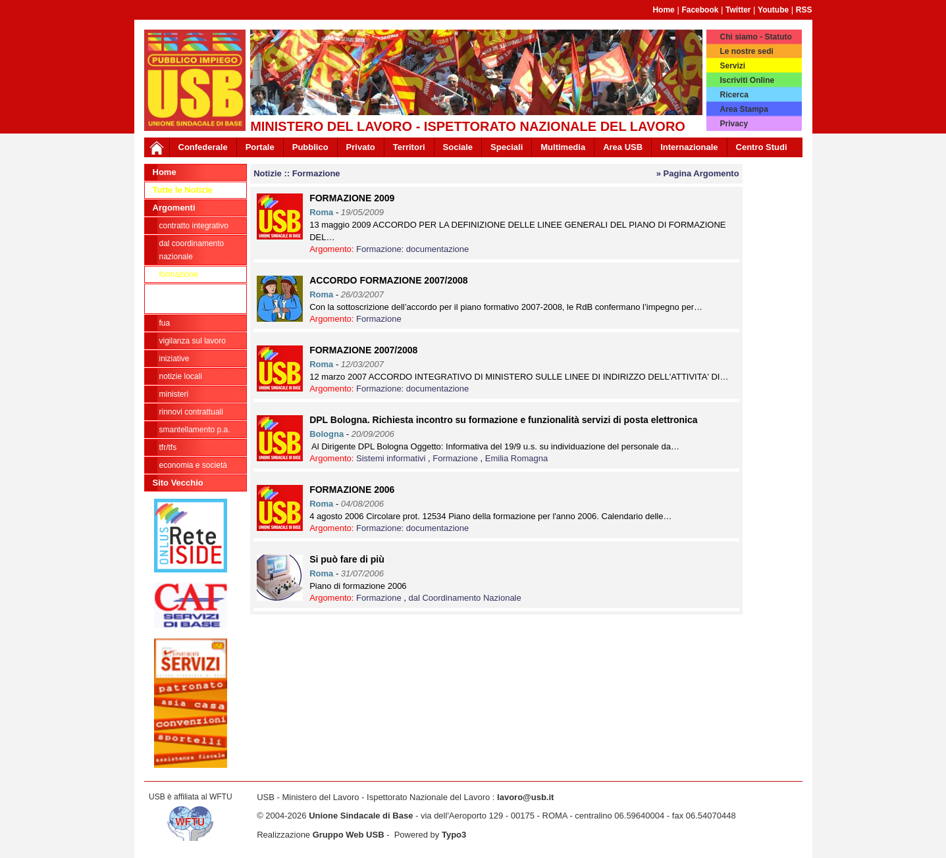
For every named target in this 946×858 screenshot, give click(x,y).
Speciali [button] (506, 147)
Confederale (203, 147)
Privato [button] (360, 147)
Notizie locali (180, 376)
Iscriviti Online (747, 80)
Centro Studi (761, 147)
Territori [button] (409, 147)
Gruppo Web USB (348, 835)
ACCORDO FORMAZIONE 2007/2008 (388, 280)
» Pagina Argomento (697, 173)
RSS (804, 9)
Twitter (737, 9)
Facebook (699, 9)
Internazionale (689, 147)
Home (663, 9)
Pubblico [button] (310, 147)
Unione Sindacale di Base (361, 815)
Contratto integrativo (193, 225)
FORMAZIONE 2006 (351, 489)
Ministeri (174, 394)
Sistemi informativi (392, 458)
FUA (165, 323)
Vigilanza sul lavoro (192, 340)
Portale (260, 147)
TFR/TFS (168, 447)
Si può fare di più (346, 559)
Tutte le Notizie (183, 190)
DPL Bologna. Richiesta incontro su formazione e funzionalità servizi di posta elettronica (503, 420)
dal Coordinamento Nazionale (191, 250)
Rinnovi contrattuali (191, 411)
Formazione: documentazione (192, 298)
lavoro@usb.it (525, 797)
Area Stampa (744, 109)
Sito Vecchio (178, 483)
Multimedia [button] (562, 147)
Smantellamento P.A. (194, 429)
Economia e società (193, 465)
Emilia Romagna (516, 458)
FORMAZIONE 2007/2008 (363, 350)
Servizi (732, 65)
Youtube (773, 9)
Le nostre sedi (746, 51)
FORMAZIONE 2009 (351, 198)
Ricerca (734, 94)
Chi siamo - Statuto (755, 36)
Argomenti (174, 208)
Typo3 (454, 835)
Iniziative (174, 358)
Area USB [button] (623, 147)
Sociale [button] (458, 147)
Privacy (734, 123)
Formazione (178, 274)
